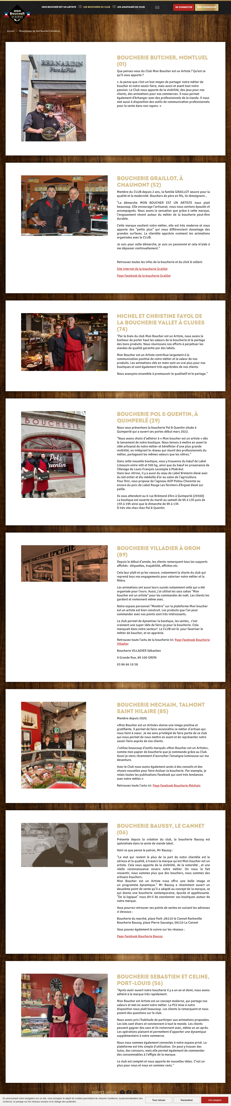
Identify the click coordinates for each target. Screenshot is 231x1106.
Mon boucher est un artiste (59, 7)
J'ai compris (214, 1100)
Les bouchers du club (96, 7)
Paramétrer (187, 1100)
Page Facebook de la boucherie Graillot (144, 276)
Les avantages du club (131, 7)
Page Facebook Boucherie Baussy (140, 936)
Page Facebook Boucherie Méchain (177, 785)
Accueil (11, 31)
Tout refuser (158, 1100)
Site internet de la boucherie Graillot (142, 269)
